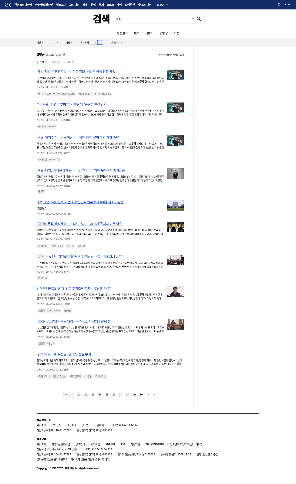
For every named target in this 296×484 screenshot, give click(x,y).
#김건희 (70, 246)
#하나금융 (42, 126)
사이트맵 (95, 444)
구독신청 (56, 425)
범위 (68, 42)
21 (79, 394)
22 (86, 394)
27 (120, 394)
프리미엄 (146, 5)
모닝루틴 (130, 5)
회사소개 (41, 425)
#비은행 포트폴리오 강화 (64, 94)
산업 (93, 5)
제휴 (54, 444)
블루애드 (101, 425)
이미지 (149, 33)
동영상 (164, 33)
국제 (101, 5)
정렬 (39, 42)
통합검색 (122, 33)
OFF (100, 42)
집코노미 (61, 5)
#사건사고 (42, 278)
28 (127, 394)
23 (93, 394)
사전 (176, 33)
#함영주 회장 (55, 159)
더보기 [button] (160, 4)
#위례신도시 (75, 376)
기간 (53, 42)
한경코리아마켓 (23, 5)
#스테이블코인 (85, 94)
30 (141, 394)
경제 (85, 5)
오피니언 (74, 5)
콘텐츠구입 (64, 444)
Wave (110, 5)
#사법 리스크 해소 (103, 94)
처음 (66, 394)
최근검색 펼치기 (190, 19)
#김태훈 (67, 310)
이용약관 (135, 444)
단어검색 (115, 42)
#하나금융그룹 (44, 94)
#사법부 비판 (43, 246)
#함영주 (52, 126)
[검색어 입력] (153, 18)
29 (134, 394)
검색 (101, 18)
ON (95, 42)
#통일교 (50, 343)
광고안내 (86, 425)
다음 (148, 394)
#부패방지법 (100, 376)
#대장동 (87, 376)
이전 (72, 394)
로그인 (287, 5)
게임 (119, 5)
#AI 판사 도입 (57, 246)
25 (107, 394)
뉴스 (136, 33)
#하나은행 (42, 159)
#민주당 (81, 246)
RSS (122, 444)
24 (100, 394)
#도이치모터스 (53, 310)
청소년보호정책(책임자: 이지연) (186, 444)
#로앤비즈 (42, 376)
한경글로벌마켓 (44, 5)
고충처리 (71, 425)
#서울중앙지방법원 (57, 376)
